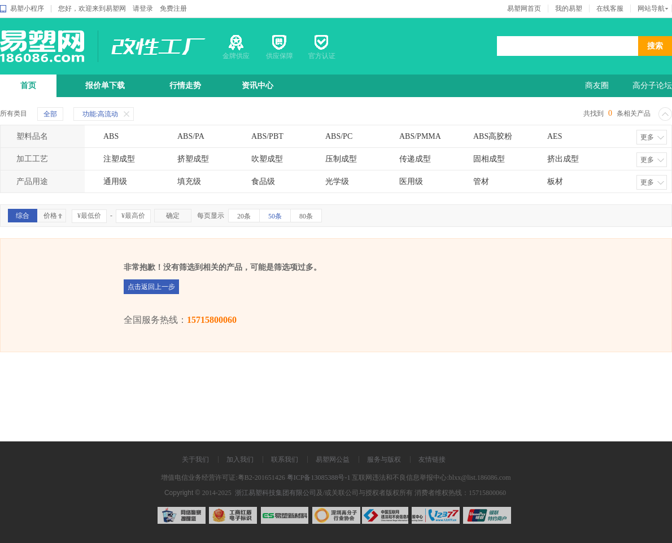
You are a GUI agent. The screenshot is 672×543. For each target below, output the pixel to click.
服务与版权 (384, 459)
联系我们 (284, 459)
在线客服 (609, 8)
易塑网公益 (333, 459)
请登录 (143, 8)
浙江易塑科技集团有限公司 (274, 493)
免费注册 (173, 8)
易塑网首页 (524, 8)
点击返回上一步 (151, 287)
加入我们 (240, 459)
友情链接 (432, 459)
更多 (647, 137)
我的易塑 (568, 8)
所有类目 (13, 113)
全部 (50, 114)
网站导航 (651, 8)
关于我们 (195, 459)
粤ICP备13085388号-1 (319, 477)
